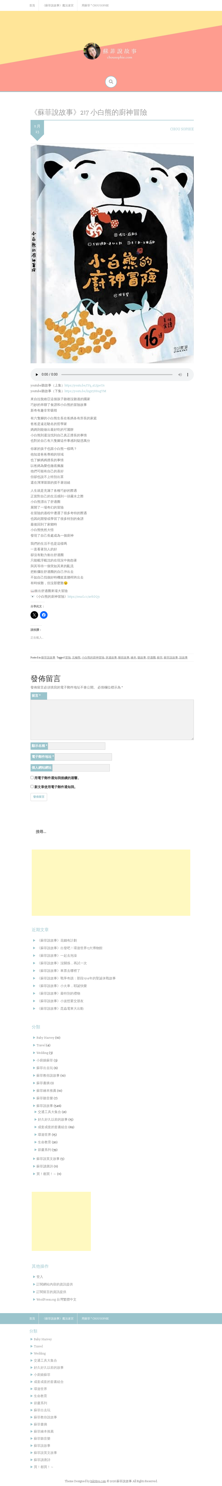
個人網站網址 (42, 768)
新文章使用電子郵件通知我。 (55, 787)
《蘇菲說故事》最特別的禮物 (58, 993)
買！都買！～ (46, 1174)
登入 (39, 1277)
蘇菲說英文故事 (48, 1159)
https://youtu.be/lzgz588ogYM (85, 391)
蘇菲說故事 (48, 657)
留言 (36, 696)
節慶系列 (44, 1150)
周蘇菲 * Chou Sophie (95, 5)
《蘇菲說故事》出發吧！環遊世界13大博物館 (69, 948)
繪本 (133, 657)
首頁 (32, 5)
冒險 (68, 657)
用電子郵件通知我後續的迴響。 (57, 778)
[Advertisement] (111, 883)
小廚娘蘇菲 (44, 1060)
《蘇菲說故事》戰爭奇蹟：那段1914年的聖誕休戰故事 (76, 978)
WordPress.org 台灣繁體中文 (56, 1300)
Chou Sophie (182, 129)
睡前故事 (123, 657)
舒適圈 (151, 657)
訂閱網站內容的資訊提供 (54, 1284)
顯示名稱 (39, 746)
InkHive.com (98, 1481)
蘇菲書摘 (43, 1083)
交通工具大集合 (49, 1112)
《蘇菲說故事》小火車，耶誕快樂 (62, 986)
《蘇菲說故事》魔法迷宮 (58, 5)
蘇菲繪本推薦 (46, 1091)
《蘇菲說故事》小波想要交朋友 (60, 1001)
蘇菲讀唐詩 (44, 1166)
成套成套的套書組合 (53, 1127)
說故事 (183, 657)
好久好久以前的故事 (53, 1120)
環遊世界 (44, 1135)
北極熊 (76, 657)
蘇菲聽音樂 (44, 1098)
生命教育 (44, 1142)
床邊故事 (111, 657)
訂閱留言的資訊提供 (51, 1292)
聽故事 (142, 657)
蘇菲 (160, 657)
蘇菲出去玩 (44, 1068)
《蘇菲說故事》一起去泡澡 (57, 956)
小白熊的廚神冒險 (93, 657)
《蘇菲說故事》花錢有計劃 (57, 940)
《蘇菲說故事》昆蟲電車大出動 (60, 1009)
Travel (40, 1045)
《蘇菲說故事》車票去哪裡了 (58, 971)
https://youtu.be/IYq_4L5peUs (84, 385)
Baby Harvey (45, 1038)
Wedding (42, 1053)
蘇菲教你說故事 (48, 1076)
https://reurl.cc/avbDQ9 (84, 597)
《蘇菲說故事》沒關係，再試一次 (62, 963)
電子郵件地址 (43, 757)
